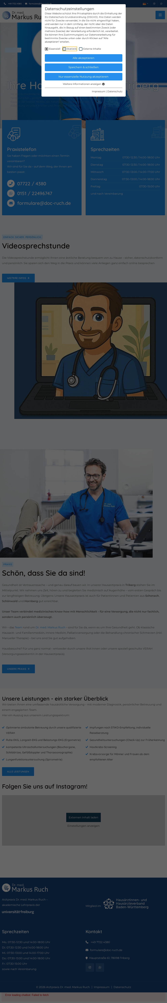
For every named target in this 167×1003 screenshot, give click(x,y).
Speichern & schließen (83, 67)
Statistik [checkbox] (72, 48)
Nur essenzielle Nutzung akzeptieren (83, 76)
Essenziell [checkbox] (54, 48)
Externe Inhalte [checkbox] (92, 48)
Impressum (98, 91)
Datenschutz (114, 91)
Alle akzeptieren (83, 58)
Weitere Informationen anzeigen (83, 84)
